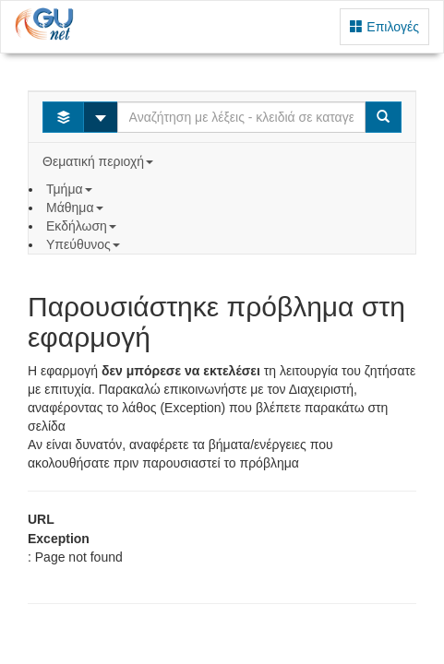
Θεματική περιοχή (99, 161)
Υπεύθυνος (85, 244)
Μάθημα (76, 207)
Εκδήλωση (83, 226)
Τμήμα (70, 189)
